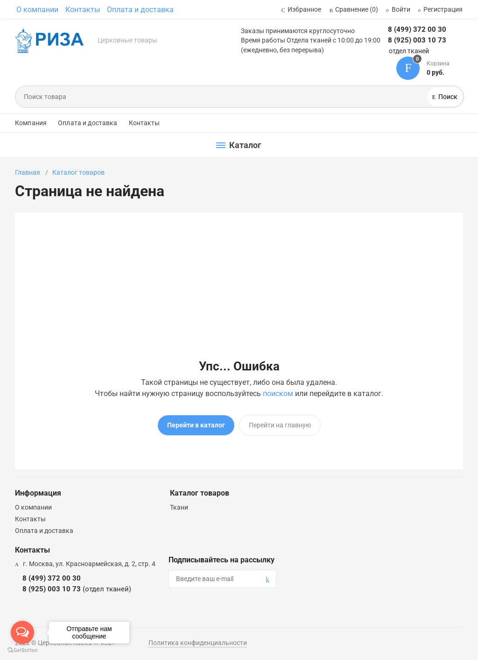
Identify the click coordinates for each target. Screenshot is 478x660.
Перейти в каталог (196, 425)
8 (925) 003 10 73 (417, 40)
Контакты (82, 9)
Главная (27, 172)
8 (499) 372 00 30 (417, 29)
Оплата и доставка (140, 9)
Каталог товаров (78, 172)
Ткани (179, 507)
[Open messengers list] (22, 632)
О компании (37, 9)
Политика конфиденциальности (197, 642)
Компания (31, 123)
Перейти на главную (280, 425)
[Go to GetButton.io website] (22, 650)
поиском (278, 393)
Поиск (447, 96)
